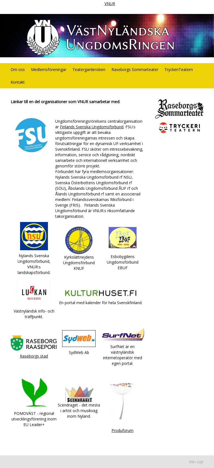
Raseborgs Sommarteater (134, 69)
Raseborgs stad (34, 356)
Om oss (18, 69)
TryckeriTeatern (178, 69)
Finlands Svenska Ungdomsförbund (91, 126)
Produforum (122, 430)
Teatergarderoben (88, 69)
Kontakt (18, 82)
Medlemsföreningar (48, 69)
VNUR (109, 3)
